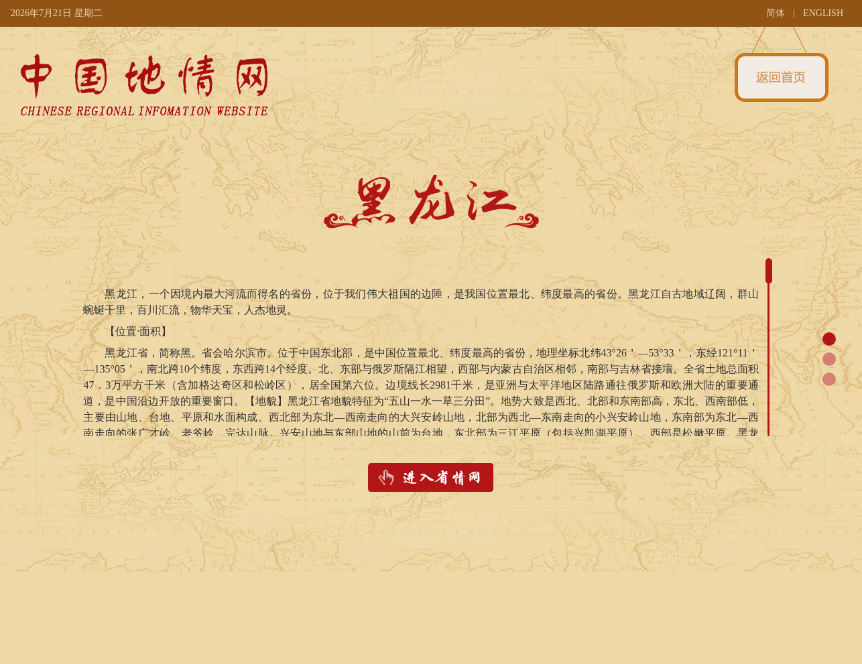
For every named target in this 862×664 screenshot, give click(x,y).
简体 (775, 13)
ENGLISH (823, 13)
